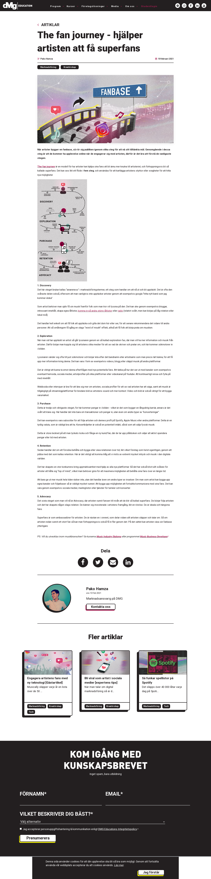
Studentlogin (149, 6)
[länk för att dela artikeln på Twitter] (98, 562)
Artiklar (48, 24)
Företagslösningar (94, 6)
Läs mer (119, 865)
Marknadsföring (48, 67)
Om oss (130, 6)
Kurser (71, 6)
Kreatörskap (70, 67)
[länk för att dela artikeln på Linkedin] (128, 562)
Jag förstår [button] (151, 872)
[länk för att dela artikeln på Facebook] (83, 562)
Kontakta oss (100, 607)
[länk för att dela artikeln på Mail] (113, 562)
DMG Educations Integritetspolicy (117, 829)
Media (115, 6)
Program (56, 6)
